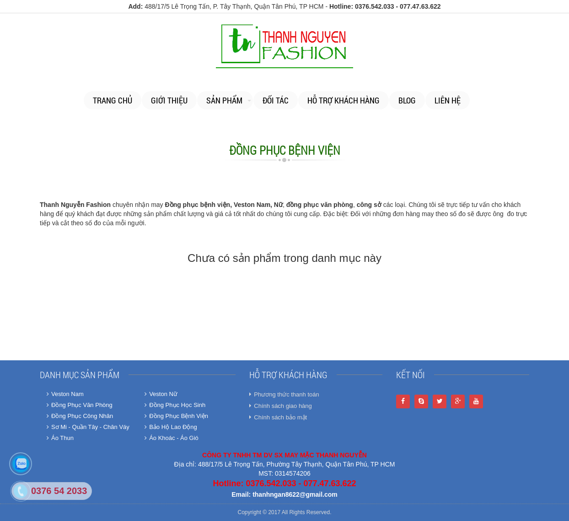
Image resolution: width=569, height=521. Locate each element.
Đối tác (276, 100)
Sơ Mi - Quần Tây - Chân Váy (88, 426)
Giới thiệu (169, 100)
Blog (407, 100)
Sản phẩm (224, 100)
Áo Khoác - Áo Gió (172, 437)
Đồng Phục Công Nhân (80, 415)
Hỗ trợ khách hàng (343, 100)
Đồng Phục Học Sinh (175, 405)
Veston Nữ (161, 394)
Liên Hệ (448, 100)
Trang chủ (112, 100)
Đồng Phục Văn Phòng (80, 405)
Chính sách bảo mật (280, 417)
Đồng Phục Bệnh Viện (176, 415)
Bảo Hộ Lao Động (171, 426)
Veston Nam (65, 394)
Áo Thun (60, 437)
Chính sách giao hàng (282, 405)
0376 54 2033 (59, 491)
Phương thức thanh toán (286, 394)
